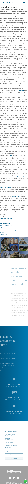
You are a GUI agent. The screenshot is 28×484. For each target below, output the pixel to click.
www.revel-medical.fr (5, 220)
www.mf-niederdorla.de (6, 225)
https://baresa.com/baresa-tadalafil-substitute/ (12, 176)
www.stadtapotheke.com (6, 229)
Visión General (3, 234)
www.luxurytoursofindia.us (6, 221)
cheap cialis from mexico (6, 218)
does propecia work (15, 196)
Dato (3, 175)
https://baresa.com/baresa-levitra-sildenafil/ (11, 230)
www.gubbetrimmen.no (6, 223)
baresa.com (2, 85)
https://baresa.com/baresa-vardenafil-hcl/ (10, 227)
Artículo (10, 155)
